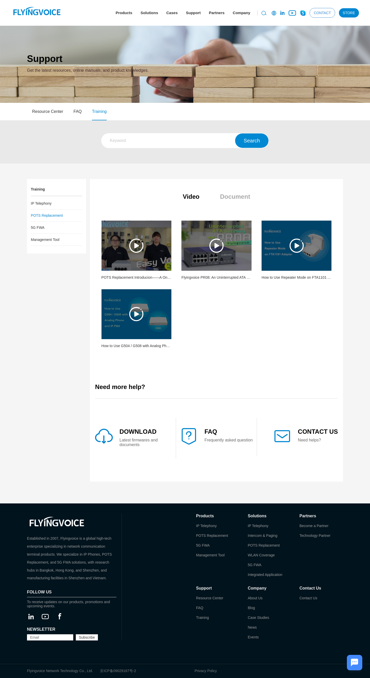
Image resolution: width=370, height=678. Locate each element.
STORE (349, 13)
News (252, 627)
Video (191, 196)
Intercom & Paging (262, 536)
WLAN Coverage (261, 555)
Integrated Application (265, 575)
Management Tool (45, 240)
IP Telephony (41, 203)
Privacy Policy (206, 671)
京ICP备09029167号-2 (118, 671)
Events (253, 637)
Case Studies (258, 618)
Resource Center (47, 111)
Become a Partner (313, 526)
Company (241, 13)
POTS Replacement (47, 215)
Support (193, 13)
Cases (172, 13)
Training (99, 111)
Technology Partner (314, 536)
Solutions (149, 13)
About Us (255, 598)
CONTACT (322, 13)
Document (235, 196)
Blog (251, 608)
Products (124, 13)
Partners (217, 13)
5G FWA (37, 227)
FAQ (77, 111)
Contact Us (308, 598)
